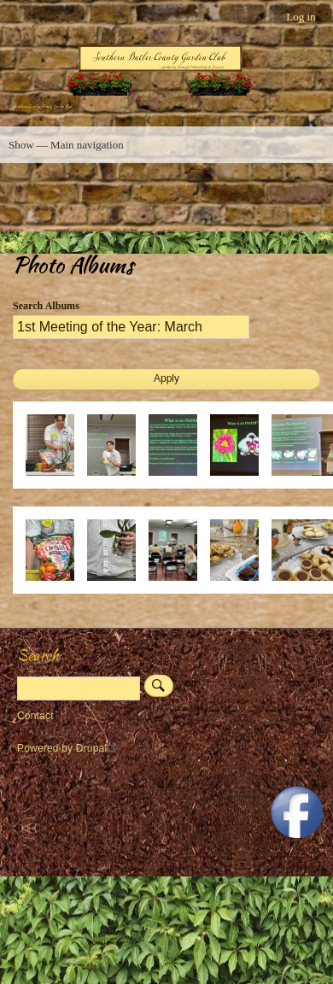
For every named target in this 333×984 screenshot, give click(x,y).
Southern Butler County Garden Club (43, 106)
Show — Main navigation (66, 144)
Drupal (98, 748)
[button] (56, 484)
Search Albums (46, 306)
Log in (300, 16)
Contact (35, 716)
